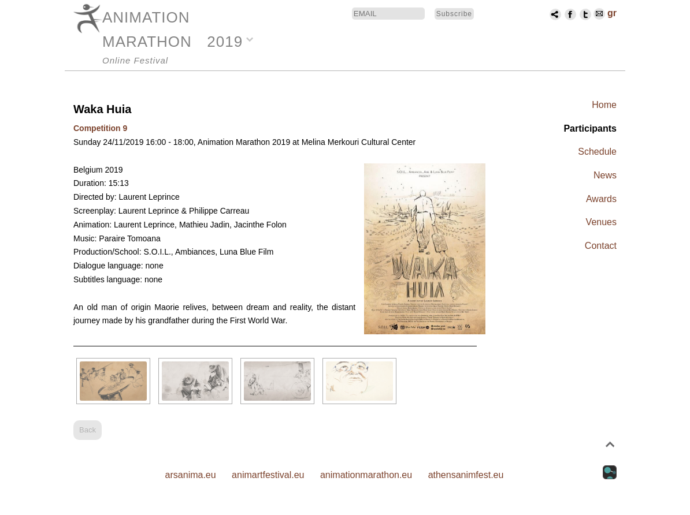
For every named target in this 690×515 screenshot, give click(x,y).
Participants (590, 128)
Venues (601, 222)
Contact (601, 246)
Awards (601, 199)
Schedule (597, 151)
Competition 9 (100, 128)
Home (604, 105)
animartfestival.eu (268, 475)
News (605, 175)
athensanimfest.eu (466, 475)
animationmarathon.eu (366, 475)
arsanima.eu (190, 475)
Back (87, 430)
